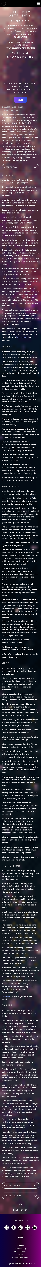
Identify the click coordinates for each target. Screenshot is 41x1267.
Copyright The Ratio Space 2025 (20, 1263)
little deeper (21, 337)
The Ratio (6, 996)
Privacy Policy (20, 1249)
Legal (20, 1254)
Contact (20, 1246)
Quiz (20, 99)
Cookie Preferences (20, 1257)
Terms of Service (20, 1251)
